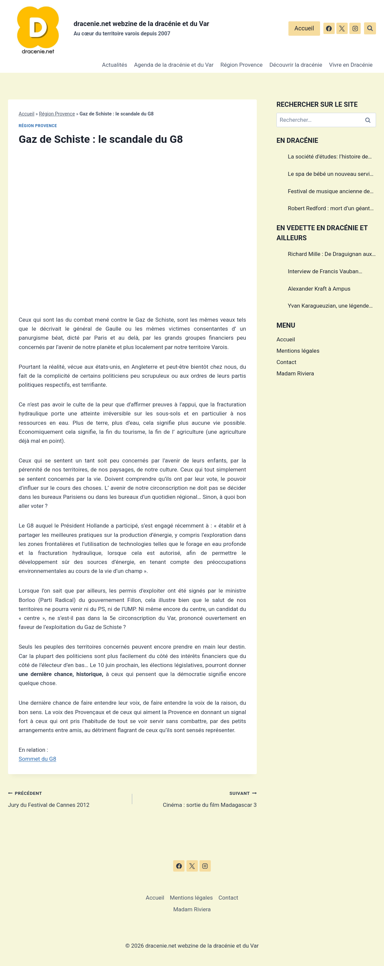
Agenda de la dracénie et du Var (174, 64)
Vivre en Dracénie (351, 64)
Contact (286, 362)
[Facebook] (329, 28)
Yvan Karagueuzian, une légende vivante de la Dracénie (328, 306)
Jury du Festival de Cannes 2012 (67, 798)
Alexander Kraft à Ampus (319, 288)
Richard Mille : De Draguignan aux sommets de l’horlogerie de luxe (330, 255)
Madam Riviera (295, 373)
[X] (342, 28)
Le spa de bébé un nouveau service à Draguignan (332, 175)
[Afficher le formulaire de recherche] (370, 28)
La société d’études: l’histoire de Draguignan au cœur (328, 157)
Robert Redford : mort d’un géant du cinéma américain (329, 209)
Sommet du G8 (37, 758)
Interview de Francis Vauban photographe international (323, 272)
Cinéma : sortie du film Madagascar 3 (197, 798)
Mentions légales (297, 350)
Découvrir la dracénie (295, 64)
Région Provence (241, 64)
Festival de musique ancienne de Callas (329, 192)
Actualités (114, 64)
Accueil (304, 28)
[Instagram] (355, 28)
